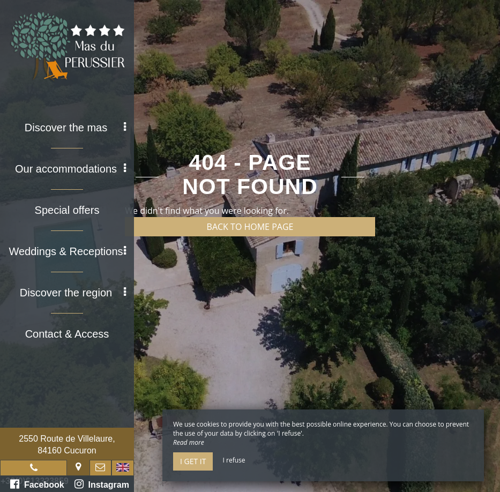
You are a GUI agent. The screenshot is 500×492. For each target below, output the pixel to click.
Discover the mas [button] (75, 127)
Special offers (67, 210)
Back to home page (250, 227)
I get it (193, 461)
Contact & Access (67, 334)
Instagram (101, 484)
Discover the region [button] (73, 293)
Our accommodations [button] (70, 169)
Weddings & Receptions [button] (67, 251)
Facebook (37, 484)
